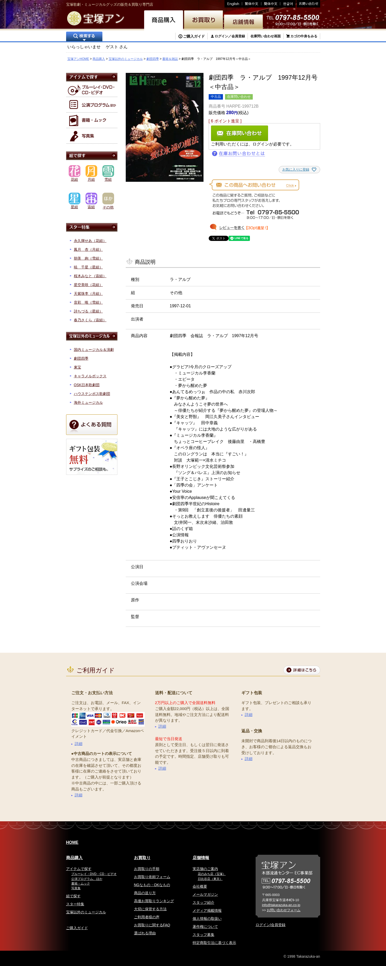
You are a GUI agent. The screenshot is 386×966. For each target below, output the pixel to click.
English (233, 4)
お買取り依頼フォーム (152, 877)
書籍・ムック (80, 883)
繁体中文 (251, 4)
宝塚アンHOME (78, 59)
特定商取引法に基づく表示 (214, 943)
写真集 (76, 888)
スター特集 (75, 904)
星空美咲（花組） (88, 285)
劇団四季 (152, 59)
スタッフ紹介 (203, 902)
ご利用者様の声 (146, 917)
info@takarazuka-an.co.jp (281, 905)
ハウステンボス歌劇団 (92, 394)
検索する (84, 37)
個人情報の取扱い (207, 918)
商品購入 (99, 59)
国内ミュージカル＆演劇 (94, 350)
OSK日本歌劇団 (87, 385)
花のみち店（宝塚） (212, 874)
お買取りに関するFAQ (152, 925)
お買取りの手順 (146, 869)
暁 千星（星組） (88, 267)
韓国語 (288, 4)
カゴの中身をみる (303, 36)
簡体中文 (270, 4)
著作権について (205, 927)
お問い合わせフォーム (283, 910)
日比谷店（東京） (210, 879)
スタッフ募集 (203, 935)
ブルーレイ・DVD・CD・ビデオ (94, 874)
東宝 (77, 367)
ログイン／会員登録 (230, 36)
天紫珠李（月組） (88, 293)
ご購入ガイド (194, 36)
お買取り (142, 858)
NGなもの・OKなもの (152, 885)
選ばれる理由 (145, 933)
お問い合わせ (308, 4)
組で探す (73, 896)
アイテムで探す (79, 869)
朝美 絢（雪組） (88, 258)
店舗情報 (201, 858)
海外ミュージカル (88, 402)
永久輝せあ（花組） (90, 241)
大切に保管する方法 (150, 909)
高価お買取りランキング (154, 901)
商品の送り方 (145, 893)
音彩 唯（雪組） (88, 302)
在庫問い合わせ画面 (265, 36)
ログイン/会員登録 (271, 925)
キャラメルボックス (90, 376)
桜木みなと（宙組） (90, 276)
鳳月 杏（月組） (88, 249)
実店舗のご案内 (205, 869)
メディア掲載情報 (207, 910)
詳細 (78, 743)
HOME (72, 842)
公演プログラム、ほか (86, 879)
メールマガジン (205, 894)
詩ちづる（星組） (88, 311)
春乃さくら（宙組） (90, 320)
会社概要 (200, 886)
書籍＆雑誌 (170, 59)
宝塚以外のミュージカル (126, 59)
